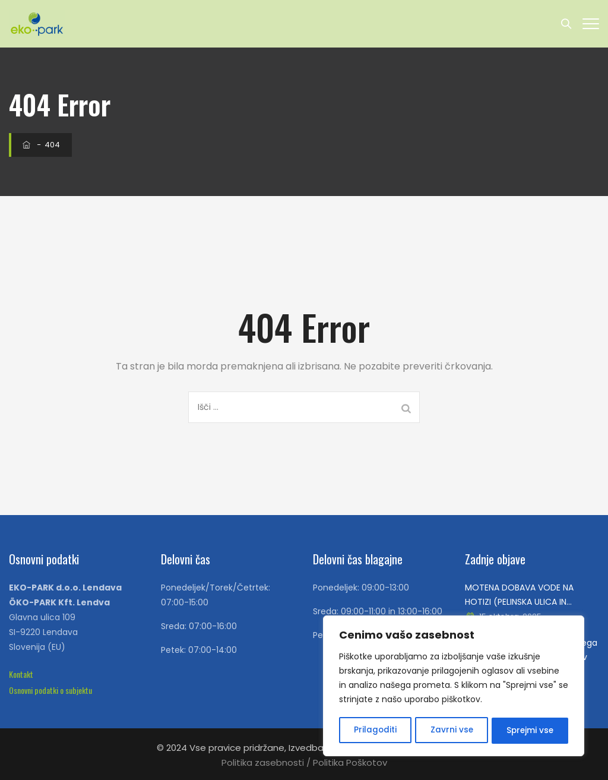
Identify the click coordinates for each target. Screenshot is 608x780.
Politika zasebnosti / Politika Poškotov (304, 762)
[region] (453, 686)
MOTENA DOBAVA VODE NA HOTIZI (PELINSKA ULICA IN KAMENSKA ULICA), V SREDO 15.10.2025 (519, 595)
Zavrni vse (451, 731)
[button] (21, 674)
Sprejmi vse (529, 731)
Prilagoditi (375, 731)
